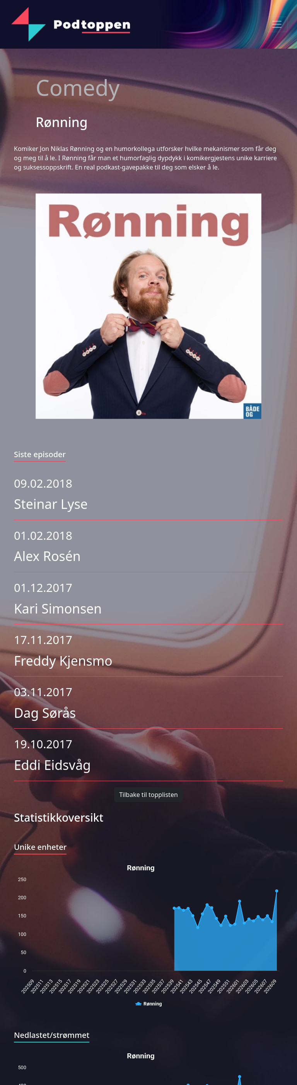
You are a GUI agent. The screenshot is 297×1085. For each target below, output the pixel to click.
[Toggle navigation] (277, 24)
